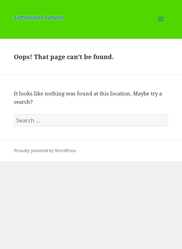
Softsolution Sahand (38, 17)
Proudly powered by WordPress (45, 151)
